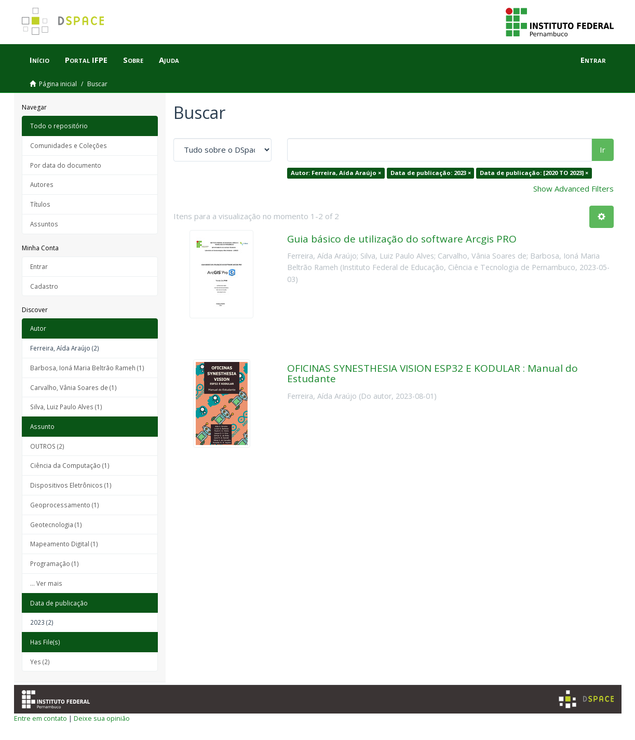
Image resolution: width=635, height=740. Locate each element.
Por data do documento (65, 165)
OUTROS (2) (47, 446)
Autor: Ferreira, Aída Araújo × (336, 173)
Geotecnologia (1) (56, 524)
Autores (41, 184)
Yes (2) (40, 661)
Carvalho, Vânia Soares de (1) (73, 387)
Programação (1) (54, 563)
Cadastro (44, 286)
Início (39, 60)
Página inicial (58, 83)
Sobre (133, 60)
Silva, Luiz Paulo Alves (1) (66, 406)
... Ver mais (46, 583)
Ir (602, 149)
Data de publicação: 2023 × (430, 173)
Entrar (39, 266)
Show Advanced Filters (573, 188)
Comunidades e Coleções (68, 145)
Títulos (40, 204)
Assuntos (44, 224)
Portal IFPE (86, 60)
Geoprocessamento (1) (64, 505)
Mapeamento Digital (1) (64, 544)
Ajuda (169, 60)
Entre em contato (40, 718)
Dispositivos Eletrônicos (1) (71, 485)
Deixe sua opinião (102, 718)
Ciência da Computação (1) (70, 465)
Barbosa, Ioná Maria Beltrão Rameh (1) (87, 368)
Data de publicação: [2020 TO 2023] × (534, 173)
